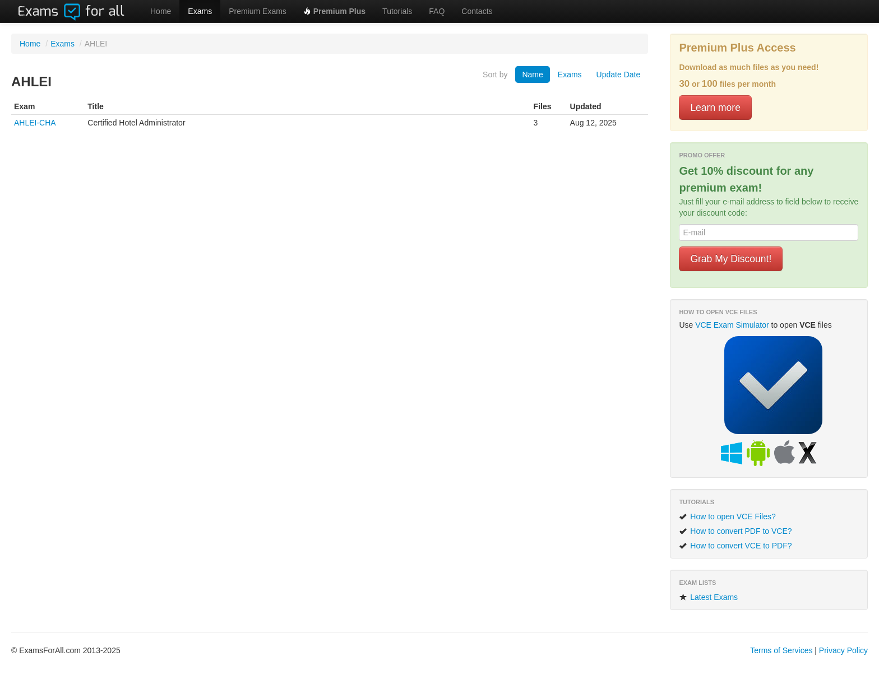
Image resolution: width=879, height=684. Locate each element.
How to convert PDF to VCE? (735, 531)
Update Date (618, 74)
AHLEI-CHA (35, 122)
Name (532, 74)
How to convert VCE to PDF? (735, 545)
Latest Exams (708, 597)
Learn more (715, 107)
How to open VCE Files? (727, 516)
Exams (200, 11)
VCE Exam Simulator (732, 324)
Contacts (476, 11)
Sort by (495, 74)
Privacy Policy (843, 650)
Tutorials (397, 11)
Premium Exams (257, 11)
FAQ (437, 11)
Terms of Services (781, 650)
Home (160, 11)
